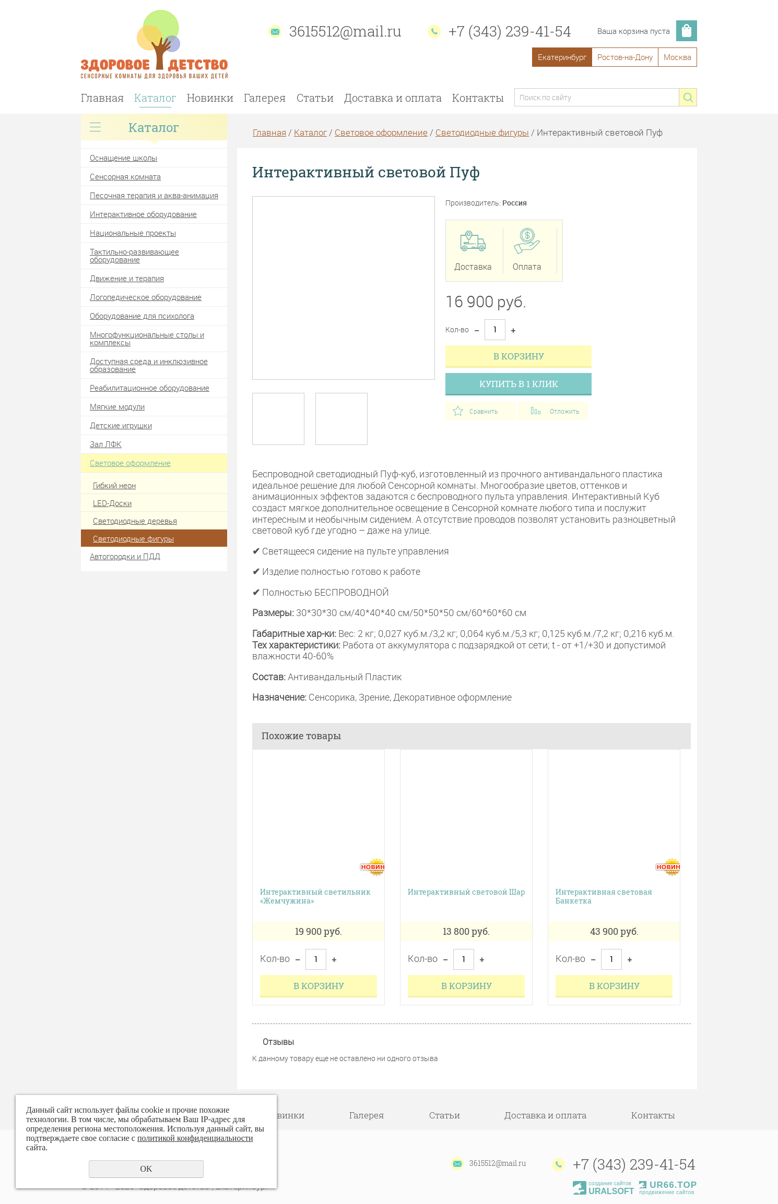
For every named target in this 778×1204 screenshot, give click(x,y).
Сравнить (483, 411)
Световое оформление (130, 462)
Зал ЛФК (106, 444)
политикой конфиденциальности (195, 1138)
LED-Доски (112, 503)
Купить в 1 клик (518, 384)
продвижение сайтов (666, 1192)
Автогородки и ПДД (125, 556)
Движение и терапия (127, 278)
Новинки (210, 97)
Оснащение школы (123, 157)
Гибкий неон (114, 485)
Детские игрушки (121, 425)
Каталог (155, 97)
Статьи (315, 97)
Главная (102, 97)
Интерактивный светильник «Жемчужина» (315, 897)
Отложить (564, 411)
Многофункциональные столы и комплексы (147, 338)
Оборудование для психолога (142, 315)
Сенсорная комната (125, 176)
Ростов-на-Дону (625, 57)
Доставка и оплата (393, 97)
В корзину (518, 356)
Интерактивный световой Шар (466, 892)
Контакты (478, 97)
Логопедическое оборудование (146, 297)
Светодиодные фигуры (133, 538)
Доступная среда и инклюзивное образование (149, 365)
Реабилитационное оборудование (149, 387)
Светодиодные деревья (135, 520)
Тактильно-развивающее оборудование (134, 255)
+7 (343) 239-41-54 (510, 31)
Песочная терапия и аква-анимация (154, 195)
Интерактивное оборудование (143, 214)
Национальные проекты (133, 232)
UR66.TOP (668, 1185)
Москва (677, 57)
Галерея (265, 97)
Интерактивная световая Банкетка (604, 897)
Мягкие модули (117, 406)
